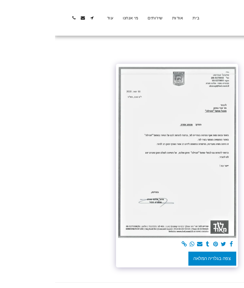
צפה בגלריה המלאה (157, 258)
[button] (37, 18)
